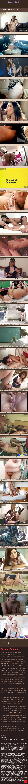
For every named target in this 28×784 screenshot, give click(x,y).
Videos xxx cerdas (13, 778)
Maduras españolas (14, 762)
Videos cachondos (10, 771)
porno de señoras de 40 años (16, 663)
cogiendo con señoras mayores (11, 652)
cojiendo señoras (6, 657)
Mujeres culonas (5, 765)
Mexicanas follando (6, 770)
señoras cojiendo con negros (10, 690)
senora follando (13, 668)
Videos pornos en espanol (13, 777)
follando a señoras (7, 661)
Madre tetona (20, 761)
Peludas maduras (15, 773)
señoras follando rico (8, 733)
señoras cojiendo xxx (17, 699)
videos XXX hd (5, 762)
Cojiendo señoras (20, 753)
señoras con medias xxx (8, 701)
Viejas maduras (18, 759)
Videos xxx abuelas (17, 746)
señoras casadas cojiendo (9, 674)
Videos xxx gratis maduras (14, 755)
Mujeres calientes (11, 767)
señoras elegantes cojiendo (10, 721)
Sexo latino (23, 777)
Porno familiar (10, 759)
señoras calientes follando (16, 672)
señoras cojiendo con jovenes (15, 688)
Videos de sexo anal (13, 754)
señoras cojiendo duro (18, 695)
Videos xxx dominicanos (16, 768)
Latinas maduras (5, 768)
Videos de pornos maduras (14, 766)
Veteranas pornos (17, 752)
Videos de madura (16, 770)
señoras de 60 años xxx (15, 719)
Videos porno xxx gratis (12, 747)
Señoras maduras (10, 753)
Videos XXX (21, 756)
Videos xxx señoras (11, 779)
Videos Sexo (4, 754)
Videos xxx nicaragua (19, 745)
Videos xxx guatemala (11, 756)
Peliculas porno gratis (6, 752)
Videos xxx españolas (10, 761)
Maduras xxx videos (6, 743)
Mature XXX (4, 758)
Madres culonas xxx (18, 772)
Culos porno (18, 758)
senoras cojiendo (17, 679)
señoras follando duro (16, 730)
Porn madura (19, 771)
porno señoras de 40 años (9, 666)
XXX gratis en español (13, 776)
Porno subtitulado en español (12, 763)
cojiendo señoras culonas (15, 659)
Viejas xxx (13, 782)
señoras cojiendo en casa (9, 697)
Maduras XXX (18, 774)
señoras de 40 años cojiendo (10, 708)
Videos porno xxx (10, 780)
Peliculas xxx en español (20, 764)
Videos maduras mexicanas (12, 750)
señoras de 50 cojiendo (15, 713)
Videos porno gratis (17, 750)
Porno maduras (16, 743)
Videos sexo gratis (5, 773)
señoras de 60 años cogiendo (10, 715)
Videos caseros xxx (6, 746)
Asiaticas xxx (20, 782)
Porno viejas (16, 760)
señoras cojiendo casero (9, 681)
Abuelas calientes (13, 748)
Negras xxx (7, 749)
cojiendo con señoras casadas (10, 654)
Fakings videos (9, 745)
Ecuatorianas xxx (14, 765)
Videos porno (14, 749)
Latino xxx (19, 780)
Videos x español (21, 767)
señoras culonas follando (16, 706)
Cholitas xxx (11, 758)
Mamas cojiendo (8, 772)
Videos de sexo (10, 774)
